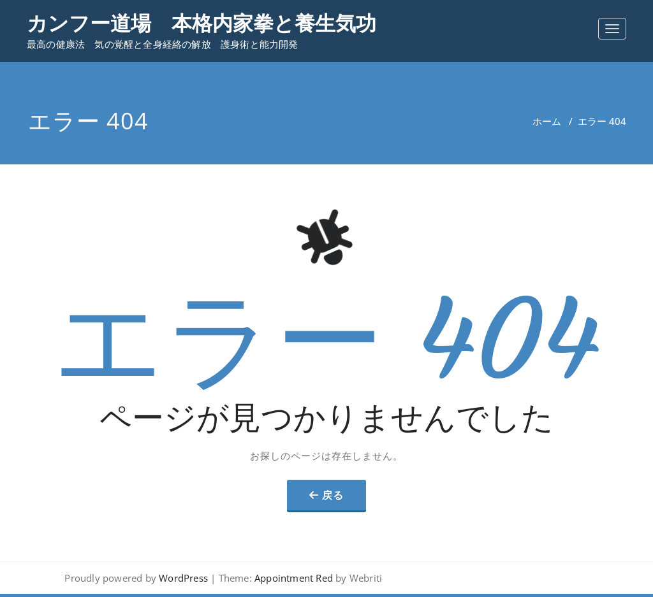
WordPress (183, 578)
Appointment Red (292, 578)
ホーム (546, 121)
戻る (333, 495)
